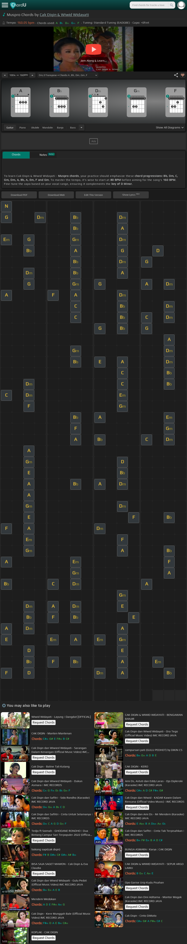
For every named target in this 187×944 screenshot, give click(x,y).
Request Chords (43, 722)
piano (22, 127)
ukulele (35, 127)
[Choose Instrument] (81, 127)
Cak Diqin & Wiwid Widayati (64, 14)
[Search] (171, 5)
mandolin (47, 127)
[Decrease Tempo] (5, 75)
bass (73, 127)
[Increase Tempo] (32, 75)
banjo (60, 127)
